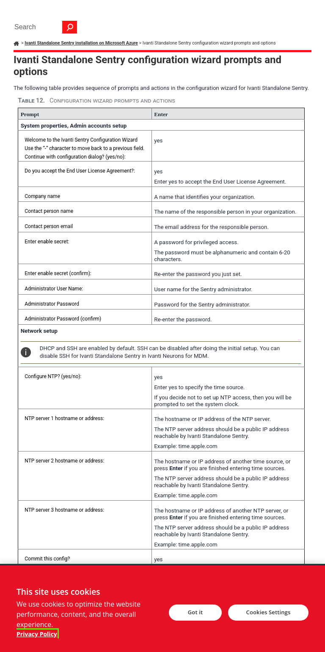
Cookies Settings (268, 617)
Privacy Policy (37, 639)
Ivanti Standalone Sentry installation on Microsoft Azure (81, 43)
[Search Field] (43, 27)
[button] (69, 27)
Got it (195, 617)
